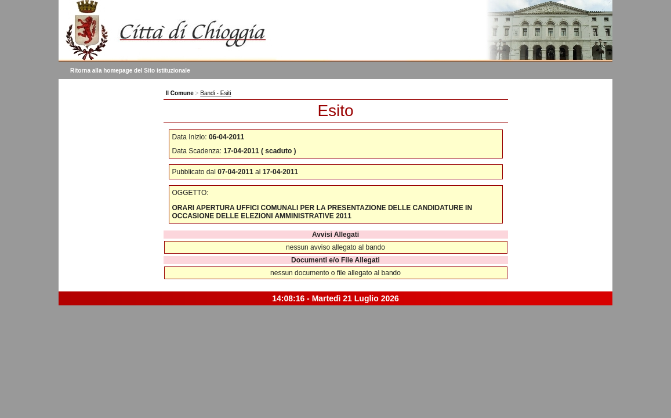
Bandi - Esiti (215, 93)
